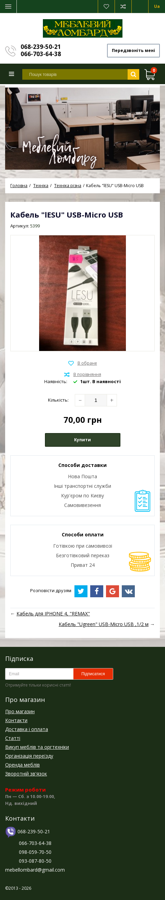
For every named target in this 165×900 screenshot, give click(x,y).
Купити (82, 440)
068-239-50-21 (41, 47)
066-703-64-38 (41, 54)
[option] (82, 128)
